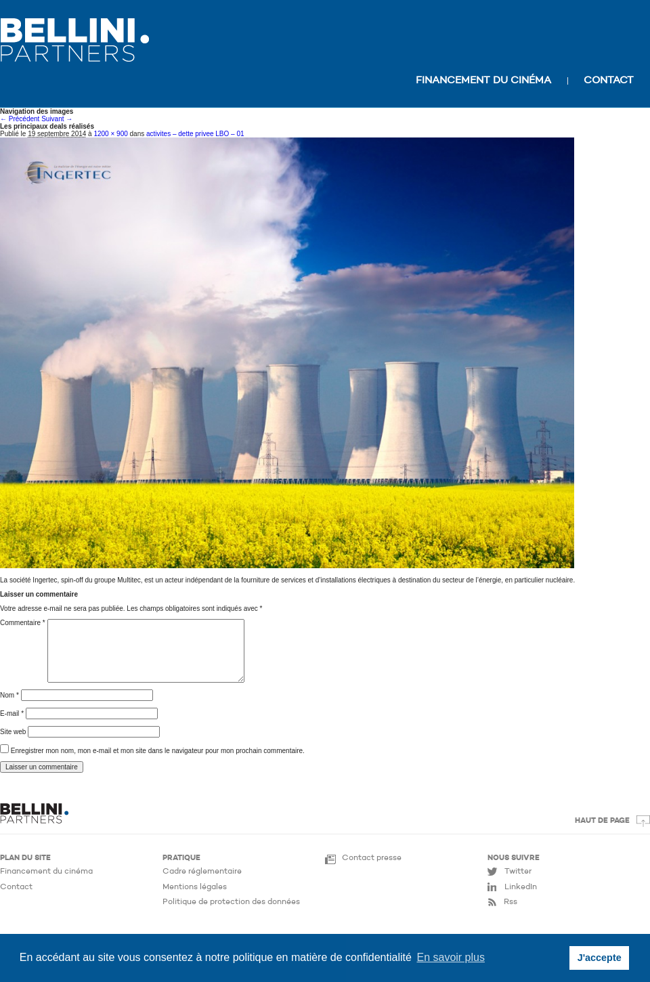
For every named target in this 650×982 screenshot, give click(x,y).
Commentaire (22, 622)
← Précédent (19, 119)
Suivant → (56, 119)
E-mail (12, 713)
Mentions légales (194, 887)
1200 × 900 (110, 133)
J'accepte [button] (600, 957)
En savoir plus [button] (450, 957)
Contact (609, 81)
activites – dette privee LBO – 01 (195, 133)
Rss (510, 902)
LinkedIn (520, 887)
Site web (13, 731)
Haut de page (602, 821)
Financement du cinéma (483, 81)
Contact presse (372, 858)
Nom (9, 695)
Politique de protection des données (231, 902)
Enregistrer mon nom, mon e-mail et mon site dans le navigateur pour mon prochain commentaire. (158, 750)
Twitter (518, 872)
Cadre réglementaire (202, 872)
